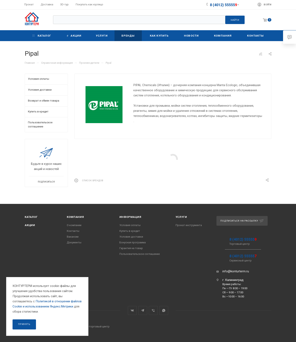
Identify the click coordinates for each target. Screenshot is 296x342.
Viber (153, 310)
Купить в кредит (129, 230)
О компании (74, 225)
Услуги (181, 216)
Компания (75, 216)
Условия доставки (131, 236)
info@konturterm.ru (235, 271)
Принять (24, 324)
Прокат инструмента (189, 225)
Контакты (73, 230)
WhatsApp (163, 310)
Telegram (142, 310)
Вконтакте (132, 310)
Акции (30, 225)
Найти (235, 20)
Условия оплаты (130, 225)
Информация (130, 216)
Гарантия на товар (131, 248)
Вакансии (73, 236)
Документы (74, 242)
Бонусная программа (132, 242)
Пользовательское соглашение (139, 253)
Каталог (31, 216)
